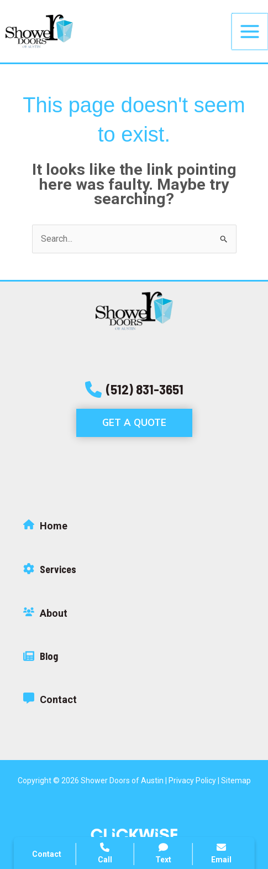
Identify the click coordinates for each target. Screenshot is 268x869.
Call (105, 853)
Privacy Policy (192, 780)
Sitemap (236, 780)
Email (221, 853)
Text (163, 853)
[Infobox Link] (134, 529)
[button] (134, 389)
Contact (46, 854)
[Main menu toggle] (250, 31)
